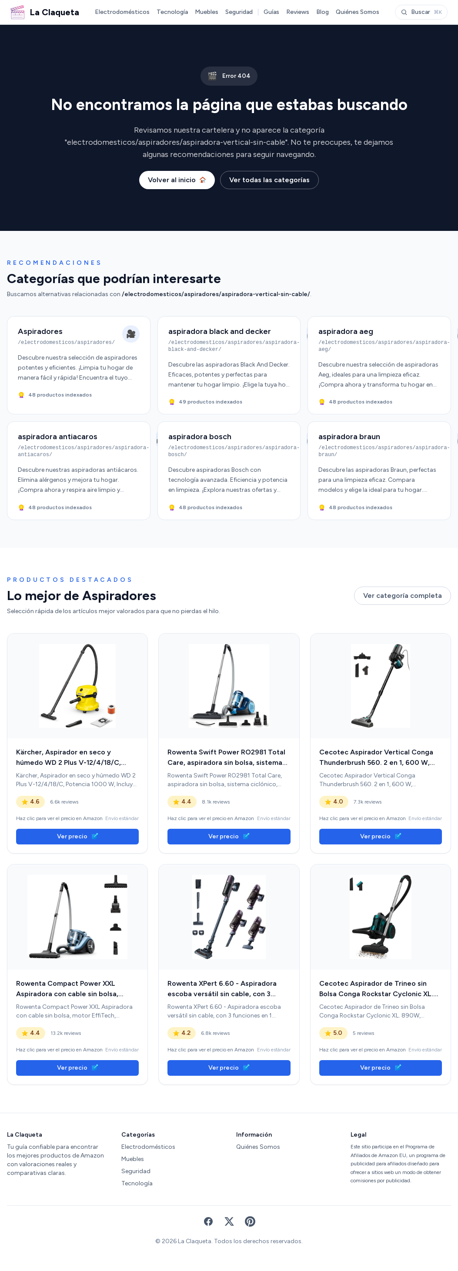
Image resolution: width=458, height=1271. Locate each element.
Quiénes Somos (357, 12)
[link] (77, 686)
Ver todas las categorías (269, 180)
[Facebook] (208, 1221)
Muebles (206, 12)
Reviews (297, 12)
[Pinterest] (250, 1221)
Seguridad (239, 12)
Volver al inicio (177, 180)
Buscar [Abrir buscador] (421, 12)
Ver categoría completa (402, 595)
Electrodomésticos (122, 12)
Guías (271, 12)
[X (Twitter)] (229, 1221)
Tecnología (172, 12)
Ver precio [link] (77, 836)
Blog (322, 12)
